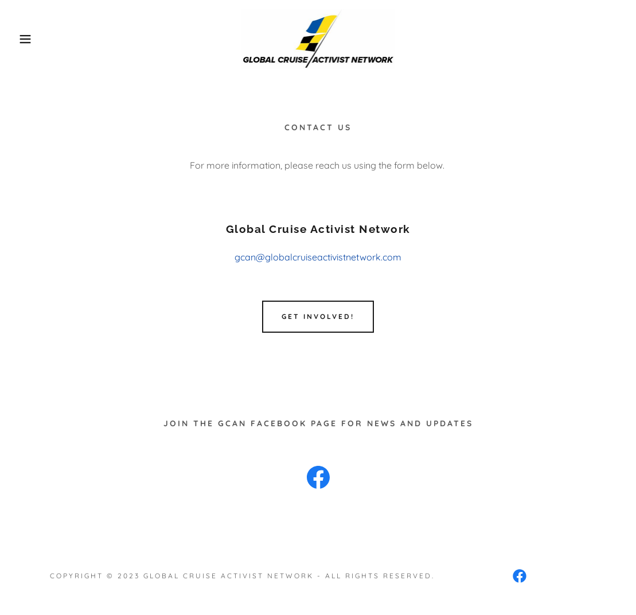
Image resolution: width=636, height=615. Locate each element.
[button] (32, 39)
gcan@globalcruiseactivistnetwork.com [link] (318, 257)
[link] (318, 38)
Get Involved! (318, 316)
